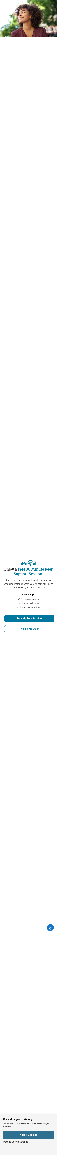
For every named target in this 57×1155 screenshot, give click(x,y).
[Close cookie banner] (53, 1118)
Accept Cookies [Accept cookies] (28, 1134)
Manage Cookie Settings (15, 1141)
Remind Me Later (29, 628)
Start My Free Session (29, 618)
